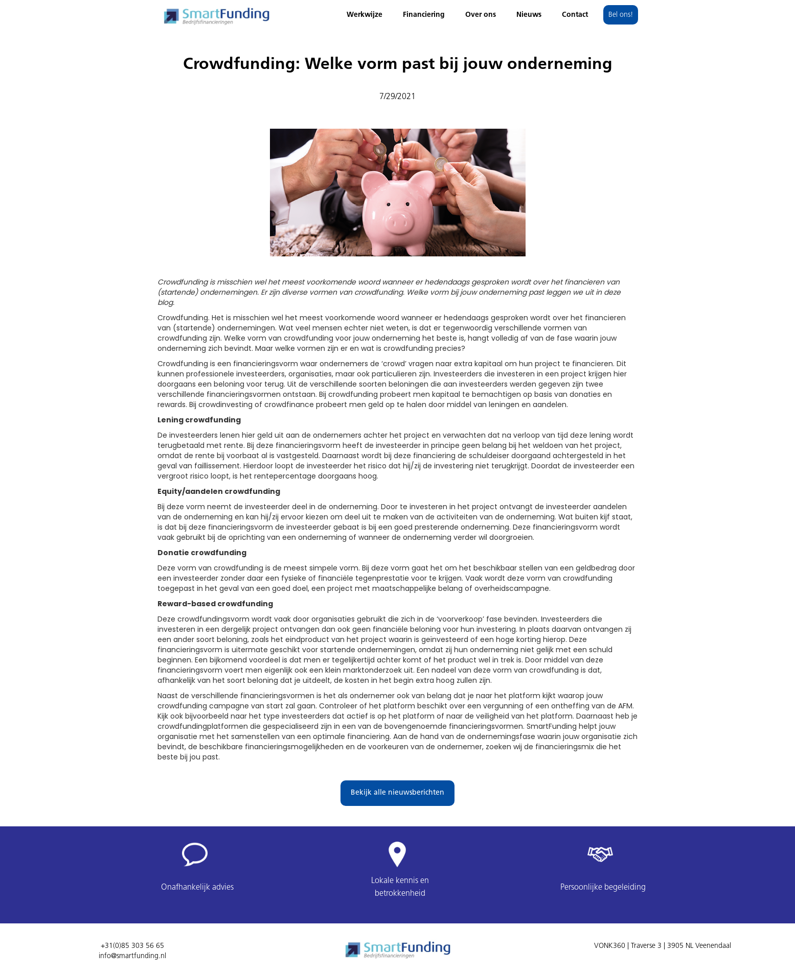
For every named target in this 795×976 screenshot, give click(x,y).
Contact (575, 15)
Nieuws (528, 15)
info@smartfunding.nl (132, 956)
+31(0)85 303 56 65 (132, 946)
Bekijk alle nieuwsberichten (397, 793)
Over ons (480, 15)
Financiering (424, 15)
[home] (216, 13)
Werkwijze (364, 15)
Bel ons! (620, 15)
